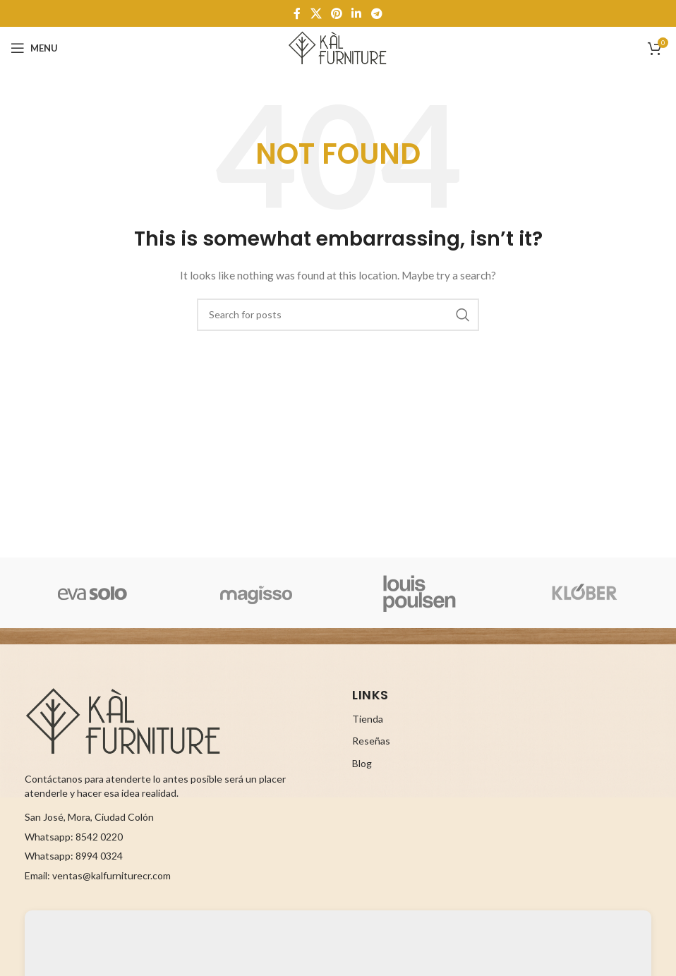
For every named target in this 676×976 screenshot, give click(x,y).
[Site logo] (337, 47)
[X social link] (316, 13)
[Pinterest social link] (336, 13)
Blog (362, 763)
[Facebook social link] (297, 13)
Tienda (367, 719)
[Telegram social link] (376, 13)
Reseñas (371, 741)
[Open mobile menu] (34, 48)
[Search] (338, 315)
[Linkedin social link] (356, 13)
